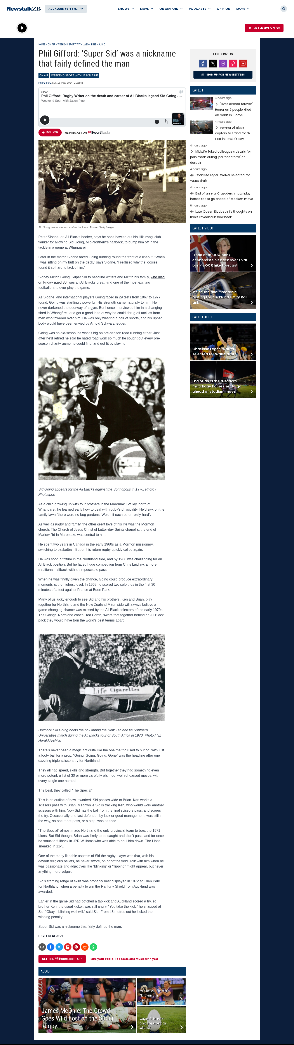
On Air (51, 44)
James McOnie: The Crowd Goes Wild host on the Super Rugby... (77, 1018)
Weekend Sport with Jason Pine (76, 44)
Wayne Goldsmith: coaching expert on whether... (153, 1023)
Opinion (223, 9)
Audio (102, 44)
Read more (223, 107)
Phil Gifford (44, 82)
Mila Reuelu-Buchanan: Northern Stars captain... (155, 995)
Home (41, 44)
